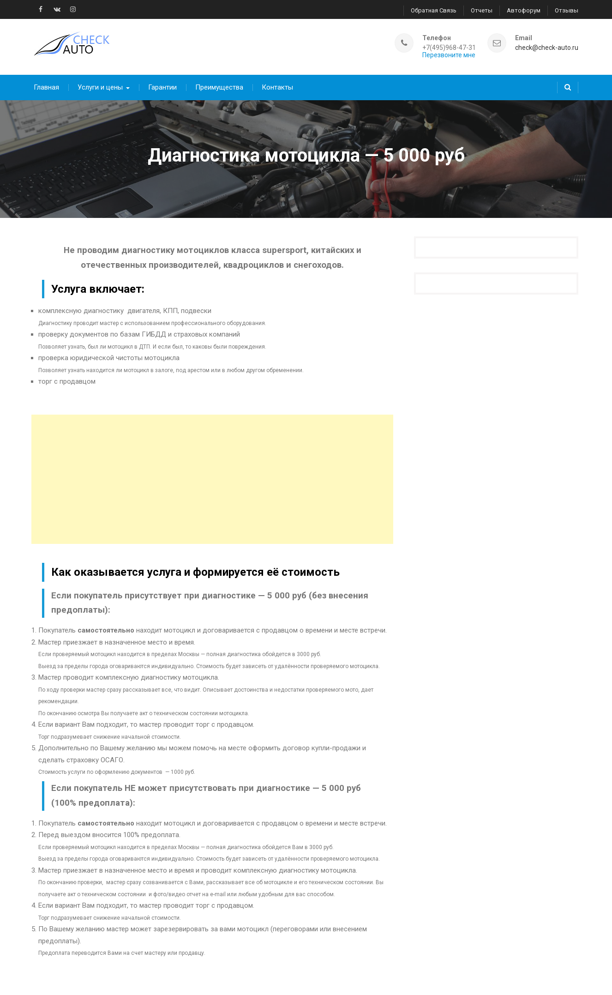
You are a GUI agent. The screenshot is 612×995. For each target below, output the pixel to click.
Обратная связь (433, 9)
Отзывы (566, 9)
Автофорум (523, 9)
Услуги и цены (100, 81)
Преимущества (219, 81)
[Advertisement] (212, 472)
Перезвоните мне (448, 51)
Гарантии (162, 81)
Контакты (277, 81)
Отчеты (481, 9)
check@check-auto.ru (546, 44)
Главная (46, 81)
